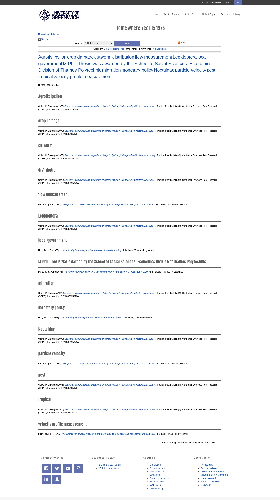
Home (157, 14)
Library (236, 14)
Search (205, 3)
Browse (175, 14)
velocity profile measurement (83, 76)
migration (111, 70)
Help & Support (210, 14)
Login (238, 3)
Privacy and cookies (211, 468)
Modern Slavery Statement (214, 474)
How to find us (157, 471)
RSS (181, 42)
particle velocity (190, 70)
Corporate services (159, 478)
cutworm (103, 56)
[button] (127, 43)
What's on (155, 474)
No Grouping (159, 49)
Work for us (155, 485)
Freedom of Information (212, 471)
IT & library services (109, 468)
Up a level (44, 39)
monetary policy (137, 70)
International (216, 3)
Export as (78, 43)
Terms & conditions (210, 481)
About (166, 14)
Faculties (228, 3)
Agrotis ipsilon (52, 56)
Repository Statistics (48, 34)
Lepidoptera (185, 56)
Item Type (119, 49)
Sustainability (156, 488)
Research (225, 14)
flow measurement (153, 56)
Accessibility (207, 464)
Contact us (155, 464)
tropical (45, 76)
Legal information (209, 478)
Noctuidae (164, 70)
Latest (186, 14)
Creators (108, 49)
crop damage (80, 56)
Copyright (206, 485)
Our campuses (157, 468)
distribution (123, 56)
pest (211, 70)
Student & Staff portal (110, 464)
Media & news (157, 481)
